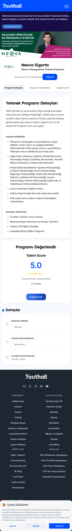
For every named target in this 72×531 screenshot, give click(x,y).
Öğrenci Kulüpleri (54, 434)
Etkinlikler (54, 423)
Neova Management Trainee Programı (42, 69)
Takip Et (50, 77)
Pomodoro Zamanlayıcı (54, 476)
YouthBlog (54, 444)
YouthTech (18, 476)
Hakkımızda (18, 401)
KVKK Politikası (18, 439)
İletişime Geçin (18, 423)
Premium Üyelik (54, 406)
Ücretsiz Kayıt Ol (12, 26)
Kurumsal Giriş (18, 460)
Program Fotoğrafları (39, 88)
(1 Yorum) (36, 283)
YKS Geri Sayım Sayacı (54, 471)
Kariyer (18, 406)
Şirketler (54, 412)
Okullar (54, 439)
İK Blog (18, 471)
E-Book (18, 417)
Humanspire (18, 487)
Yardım (18, 412)
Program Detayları (14, 88)
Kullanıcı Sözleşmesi (18, 428)
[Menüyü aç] (66, 6)
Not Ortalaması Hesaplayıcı (54, 455)
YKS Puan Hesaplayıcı (54, 466)
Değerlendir (36, 296)
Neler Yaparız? (18, 455)
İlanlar (54, 417)
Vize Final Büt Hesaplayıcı (54, 460)
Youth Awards (18, 482)
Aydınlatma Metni (18, 434)
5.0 (36, 265)
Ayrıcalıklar (54, 428)
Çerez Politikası (18, 444)
